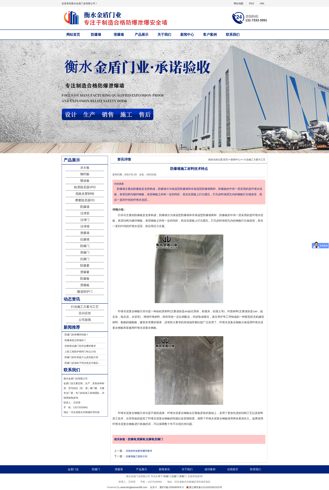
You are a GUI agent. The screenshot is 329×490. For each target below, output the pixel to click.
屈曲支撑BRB (84, 193)
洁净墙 (84, 226)
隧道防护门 (85, 291)
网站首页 (73, 34)
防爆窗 (84, 265)
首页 (225, 159)
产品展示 (141, 34)
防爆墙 (96, 34)
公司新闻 (85, 320)
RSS (251, 3)
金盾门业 (73, 469)
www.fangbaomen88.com (133, 487)
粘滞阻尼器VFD (85, 187)
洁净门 (84, 220)
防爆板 (84, 278)
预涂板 (84, 180)
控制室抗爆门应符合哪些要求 (80, 346)
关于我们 (164, 34)
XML (262, 3)
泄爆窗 (84, 272)
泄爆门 (84, 252)
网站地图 (238, 3)
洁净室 (84, 213)
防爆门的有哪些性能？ (77, 334)
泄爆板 (84, 285)
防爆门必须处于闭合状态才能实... (82, 363)
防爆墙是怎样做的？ (75, 340)
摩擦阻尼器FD (85, 200)
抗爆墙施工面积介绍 (136, 456)
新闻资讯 (164, 469)
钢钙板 (84, 174)
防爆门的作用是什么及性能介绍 (81, 357)
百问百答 (85, 313)
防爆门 (84, 246)
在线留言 (232, 469)
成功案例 (209, 469)
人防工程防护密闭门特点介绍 (80, 351)
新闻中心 (187, 34)
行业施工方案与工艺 (85, 306)
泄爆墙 (119, 34)
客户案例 (210, 34)
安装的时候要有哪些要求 (139, 450)
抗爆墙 (84, 239)
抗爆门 (84, 259)
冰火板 (84, 167)
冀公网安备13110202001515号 (205, 487)
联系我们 (233, 34)
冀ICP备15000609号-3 (172, 487)
